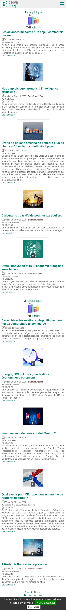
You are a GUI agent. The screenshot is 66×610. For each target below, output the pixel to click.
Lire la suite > (8, 55)
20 (30, 595)
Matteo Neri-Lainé (12, 42)
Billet (6, 40)
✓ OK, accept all (45, 602)
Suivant (28, 592)
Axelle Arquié (10, 99)
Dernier (38, 592)
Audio (6, 96)
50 (35, 595)
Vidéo (6, 220)
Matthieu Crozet (26, 331)
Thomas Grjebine (12, 222)
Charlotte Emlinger (40, 331)
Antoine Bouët (10, 153)
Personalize (33, 607)
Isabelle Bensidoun (12, 505)
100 (40, 595)
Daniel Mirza (54, 331)
